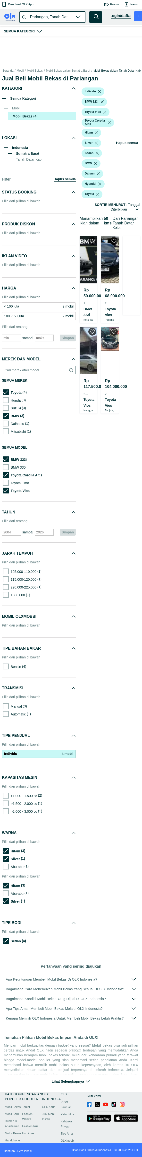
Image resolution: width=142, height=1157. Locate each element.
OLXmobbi (68, 1140)
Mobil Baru (12, 1114)
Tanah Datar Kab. (29, 159)
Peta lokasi (24, 1151)
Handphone (12, 1140)
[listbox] (99, 91)
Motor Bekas (13, 1133)
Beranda (7, 70)
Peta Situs (67, 1114)
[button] (17, 4)
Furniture (28, 1133)
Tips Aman (67, 1133)
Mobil (20, 70)
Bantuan (9, 1151)
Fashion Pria (30, 1126)
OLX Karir (48, 1107)
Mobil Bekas (35, 70)
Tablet (26, 1107)
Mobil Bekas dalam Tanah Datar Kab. (117, 70)
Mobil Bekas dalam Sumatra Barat (68, 70)
